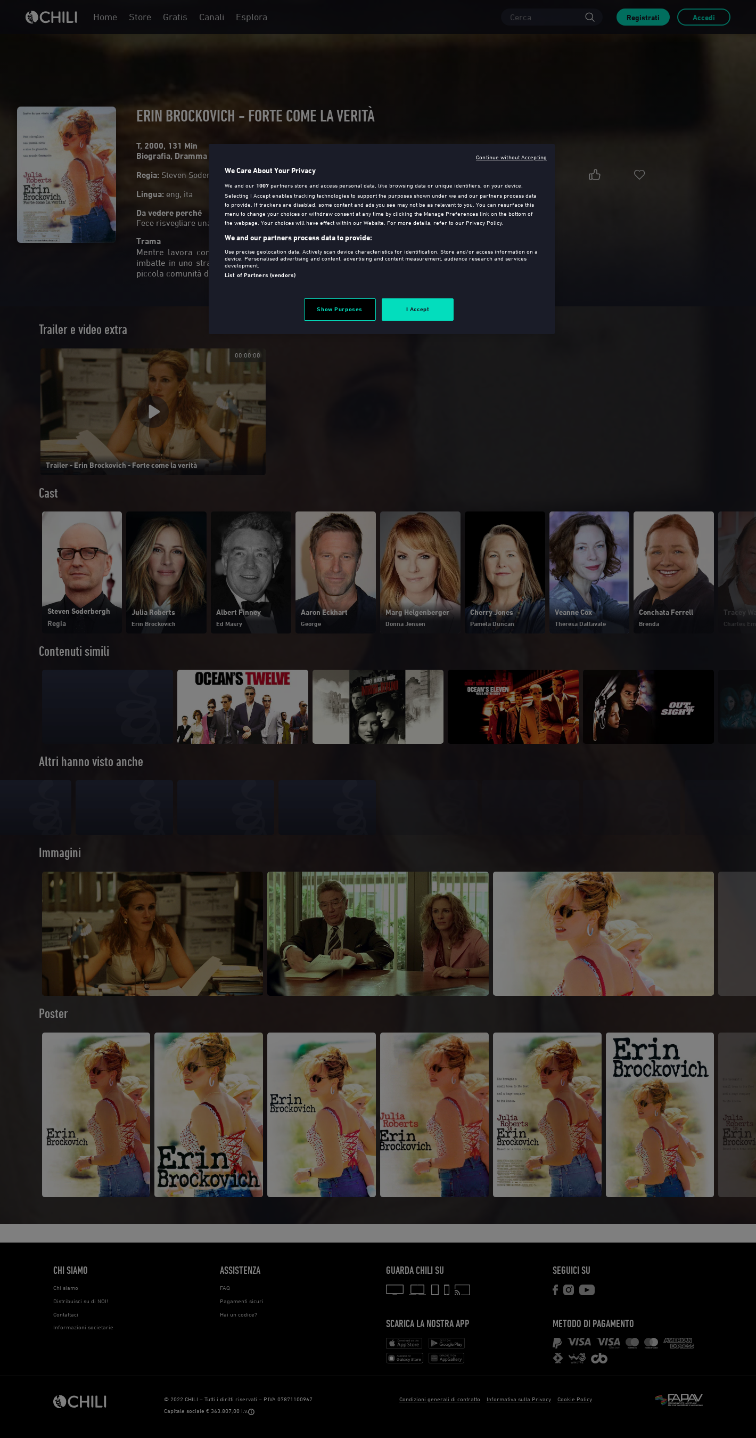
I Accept (418, 309)
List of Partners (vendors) (260, 275)
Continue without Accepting (511, 156)
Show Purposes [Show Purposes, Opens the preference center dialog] (339, 309)
